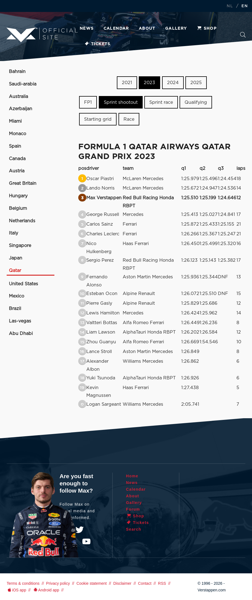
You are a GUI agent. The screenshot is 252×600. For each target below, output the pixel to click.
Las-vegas (20, 321)
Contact (144, 583)
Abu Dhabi (21, 333)
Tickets (97, 44)
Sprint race (161, 102)
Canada (17, 159)
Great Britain (22, 183)
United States (23, 284)
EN (244, 6)
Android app (46, 590)
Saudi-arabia (22, 84)
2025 (196, 82)
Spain (15, 146)
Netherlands (22, 221)
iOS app (16, 590)
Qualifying (196, 102)
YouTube (86, 541)
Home (132, 476)
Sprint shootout (121, 102)
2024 (173, 82)
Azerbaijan (20, 109)
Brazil (15, 308)
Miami (15, 121)
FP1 (88, 102)
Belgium (18, 208)
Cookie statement (91, 583)
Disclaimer (122, 583)
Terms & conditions (23, 583)
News (87, 29)
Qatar (15, 270)
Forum (133, 509)
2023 (149, 82)
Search (243, 34)
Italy (13, 233)
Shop (207, 29)
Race (129, 119)
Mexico (16, 296)
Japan (15, 258)
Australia (18, 96)
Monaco (17, 134)
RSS (162, 583)
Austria (16, 171)
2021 (127, 82)
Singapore (20, 245)
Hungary (18, 196)
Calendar (116, 29)
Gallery (176, 29)
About (147, 29)
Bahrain (17, 71)
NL (230, 6)
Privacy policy (58, 583)
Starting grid (98, 119)
